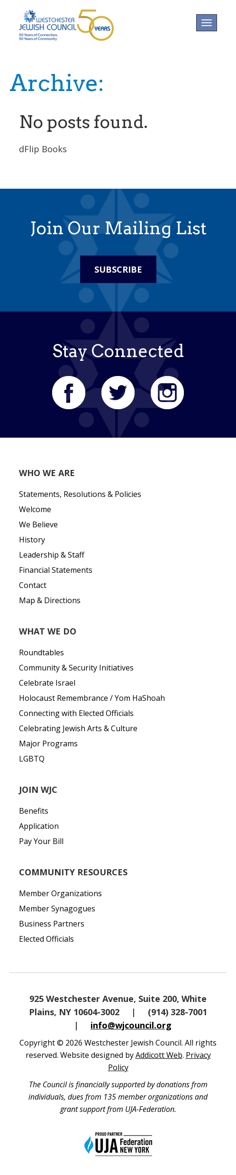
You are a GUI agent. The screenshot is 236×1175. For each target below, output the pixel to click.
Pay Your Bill (41, 841)
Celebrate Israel (47, 683)
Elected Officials (46, 939)
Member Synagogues (57, 908)
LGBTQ (32, 758)
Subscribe (118, 269)
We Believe (38, 524)
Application (39, 826)
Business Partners (51, 923)
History (32, 539)
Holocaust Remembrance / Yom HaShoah (92, 698)
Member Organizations (60, 893)
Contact (32, 585)
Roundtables (41, 652)
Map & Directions (50, 600)
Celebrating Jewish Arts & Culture (78, 728)
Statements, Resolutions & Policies (80, 494)
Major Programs (48, 743)
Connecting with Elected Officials (76, 713)
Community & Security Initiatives (76, 667)
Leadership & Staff (51, 555)
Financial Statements (55, 570)
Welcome (35, 509)
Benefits (33, 811)
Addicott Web (159, 1055)
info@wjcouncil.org (131, 1025)
